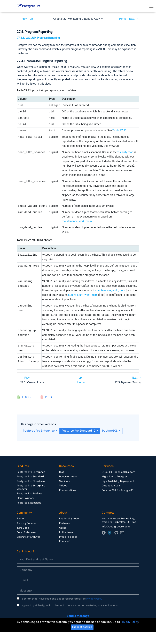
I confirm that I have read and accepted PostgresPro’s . (62, 598)
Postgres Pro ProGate (29, 493)
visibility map (125, 151)
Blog (61, 471)
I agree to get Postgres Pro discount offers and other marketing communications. (69, 605)
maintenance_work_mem (77, 220)
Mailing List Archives (28, 536)
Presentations (67, 490)
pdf (47, 396)
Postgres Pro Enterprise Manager (31, 487)
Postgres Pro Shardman (31, 481)
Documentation (68, 476)
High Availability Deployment (118, 481)
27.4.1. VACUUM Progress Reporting (38, 37)
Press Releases (68, 536)
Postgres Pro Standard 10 (79, 430)
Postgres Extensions (29, 502)
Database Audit (111, 485)
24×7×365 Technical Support (118, 471)
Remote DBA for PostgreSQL (118, 490)
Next (132, 18)
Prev (24, 18)
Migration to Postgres (115, 476)
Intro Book (23, 527)
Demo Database (26, 532)
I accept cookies (82, 627)
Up (31, 18)
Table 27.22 (119, 130)
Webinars (64, 481)
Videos (63, 485)
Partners (64, 523)
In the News (66, 532)
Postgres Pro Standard (30, 476)
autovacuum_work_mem (83, 294)
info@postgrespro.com (116, 526)
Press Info (65, 541)
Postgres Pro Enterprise (39, 430)
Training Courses (26, 523)
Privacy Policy (94, 598)
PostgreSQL (110, 430)
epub (25, 396)
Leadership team (69, 518)
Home (122, 18)
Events (21, 518)
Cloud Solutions (26, 498)
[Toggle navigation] (151, 6)
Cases (63, 527)
